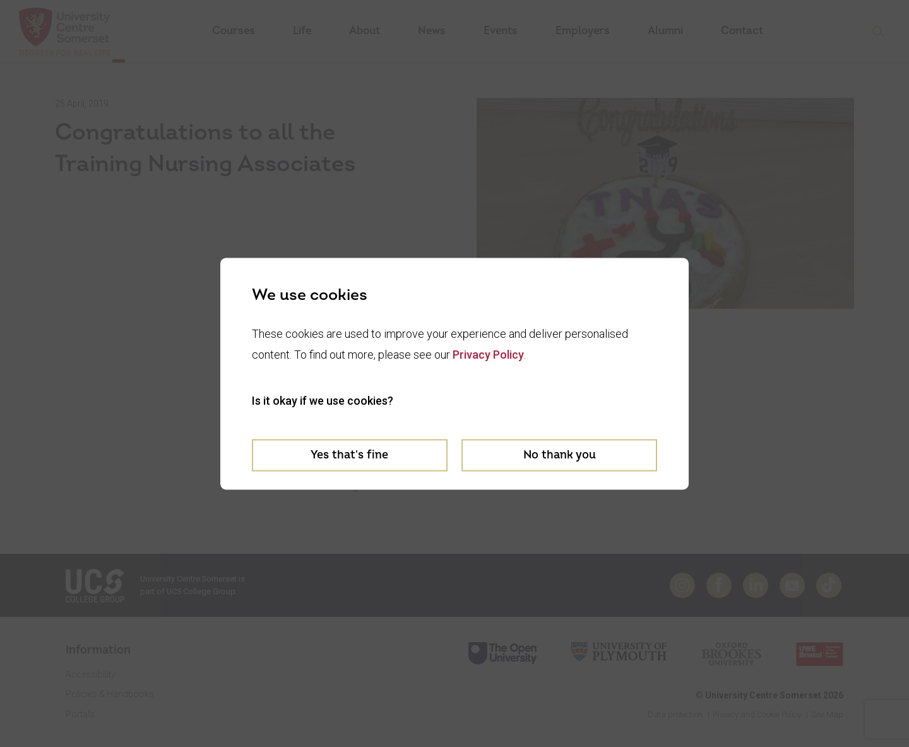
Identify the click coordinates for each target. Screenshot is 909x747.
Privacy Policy (488, 354)
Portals (80, 714)
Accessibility (91, 674)
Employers (583, 30)
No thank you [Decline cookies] (559, 455)
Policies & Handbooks (110, 694)
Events (501, 30)
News (432, 30)
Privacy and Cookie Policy (757, 714)
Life (302, 30)
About (364, 30)
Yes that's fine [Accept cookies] (349, 455)
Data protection (675, 714)
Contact (742, 30)
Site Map (827, 714)
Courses (233, 30)
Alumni (665, 30)
